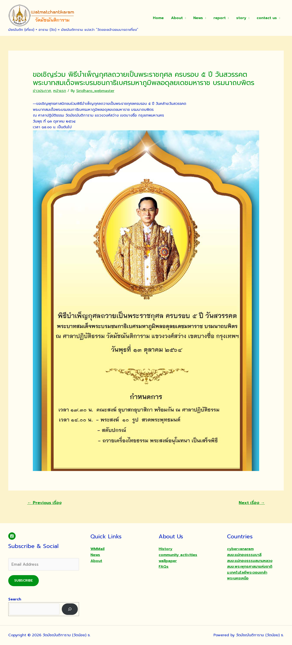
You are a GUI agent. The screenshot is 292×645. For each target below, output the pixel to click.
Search (14, 599)
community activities (178, 555)
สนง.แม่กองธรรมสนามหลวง (249, 561)
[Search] (70, 609)
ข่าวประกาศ (42, 91)
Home (158, 18)
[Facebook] (12, 536)
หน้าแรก (59, 91)
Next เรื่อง (252, 502)
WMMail (97, 549)
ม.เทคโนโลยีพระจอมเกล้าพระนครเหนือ (247, 575)
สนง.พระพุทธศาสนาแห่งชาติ (249, 566)
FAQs (163, 566)
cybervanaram (240, 549)
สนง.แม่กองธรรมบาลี (244, 555)
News (198, 18)
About (177, 18)
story (241, 18)
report (219, 18)
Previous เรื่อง (44, 502)
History (165, 549)
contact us (267, 18)
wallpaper (168, 561)
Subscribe (23, 580)
